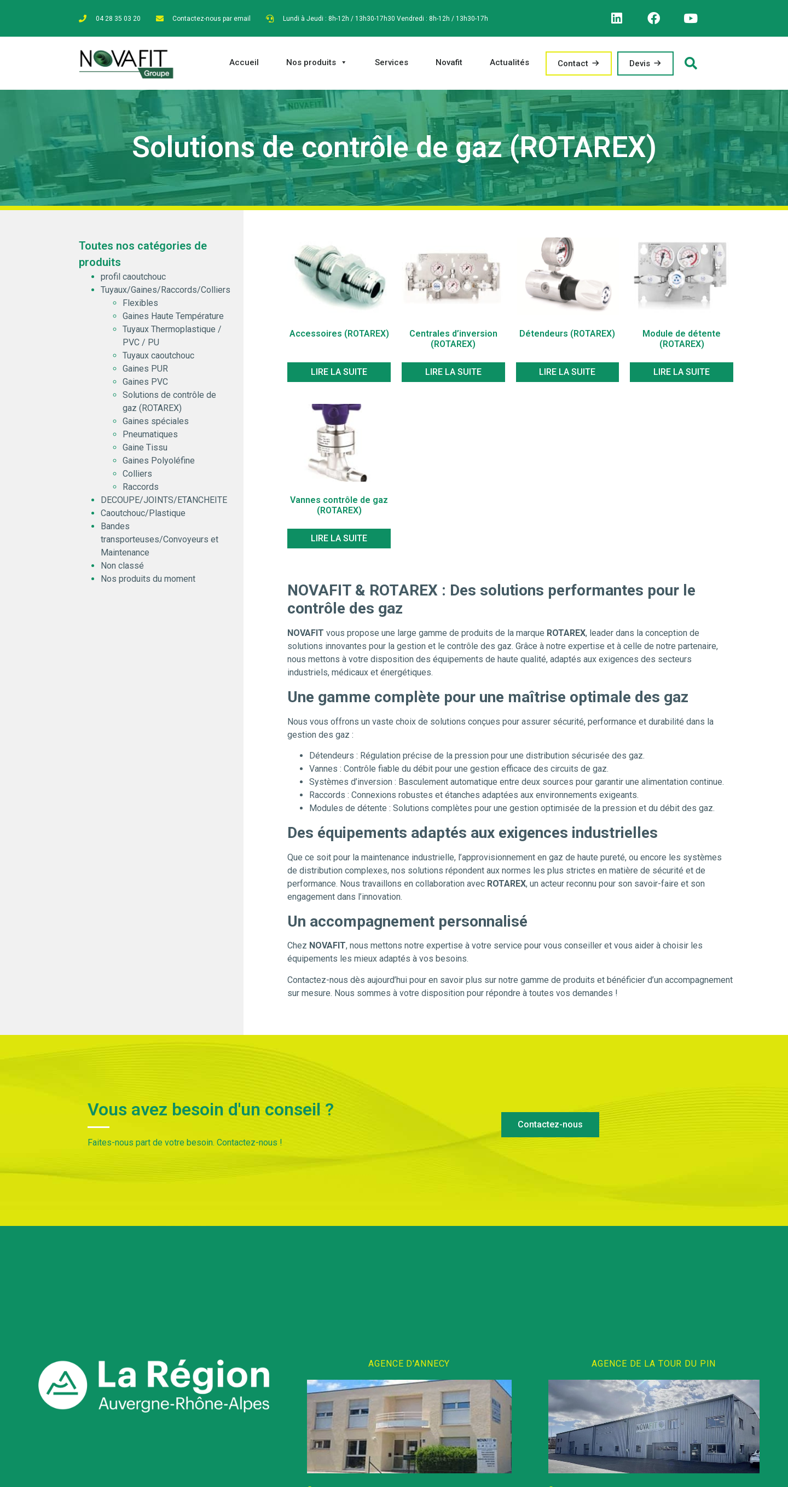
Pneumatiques (150, 438)
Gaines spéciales (156, 425)
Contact (573, 67)
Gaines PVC (145, 385)
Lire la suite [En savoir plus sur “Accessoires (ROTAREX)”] (339, 375)
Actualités (509, 66)
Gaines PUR (145, 372)
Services (391, 66)
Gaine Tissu (145, 451)
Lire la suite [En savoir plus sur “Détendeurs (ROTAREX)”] (567, 375)
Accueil (244, 66)
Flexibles (140, 307)
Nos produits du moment (148, 582)
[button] (550, 1128)
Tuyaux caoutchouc (158, 359)
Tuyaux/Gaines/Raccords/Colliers (165, 293)
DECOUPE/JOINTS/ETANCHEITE (164, 504)
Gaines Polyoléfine (159, 464)
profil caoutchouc (133, 280)
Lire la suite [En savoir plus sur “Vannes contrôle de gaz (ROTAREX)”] (339, 541)
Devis (639, 67)
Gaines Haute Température (173, 320)
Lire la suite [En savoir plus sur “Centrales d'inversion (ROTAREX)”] (453, 375)
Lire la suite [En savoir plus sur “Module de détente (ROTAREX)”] (681, 375)
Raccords (141, 490)
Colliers (137, 477)
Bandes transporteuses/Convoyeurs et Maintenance (159, 543)
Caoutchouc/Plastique (143, 517)
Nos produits (316, 66)
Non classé (122, 569)
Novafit (449, 66)
